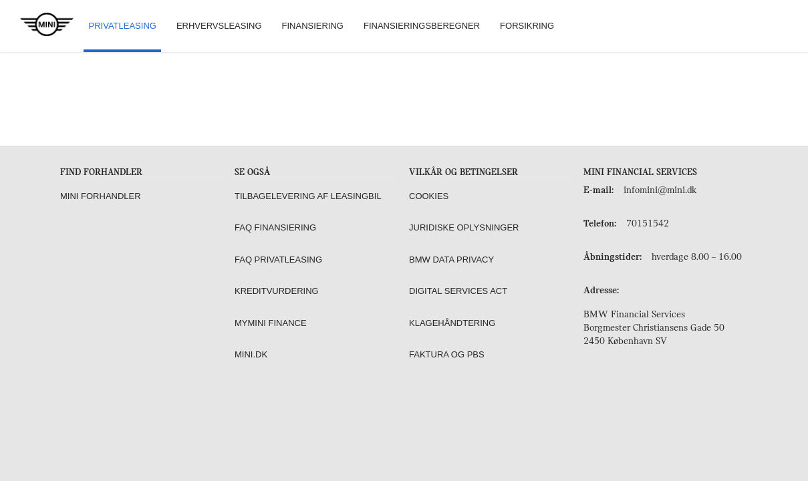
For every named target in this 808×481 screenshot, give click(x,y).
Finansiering (313, 26)
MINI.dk (251, 354)
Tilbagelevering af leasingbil (308, 196)
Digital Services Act (458, 291)
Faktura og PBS (447, 354)
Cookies (428, 196)
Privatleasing (122, 26)
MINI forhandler (100, 196)
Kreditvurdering (277, 291)
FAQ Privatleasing (278, 260)
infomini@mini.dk (660, 191)
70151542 (647, 224)
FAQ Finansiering (275, 227)
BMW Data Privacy (451, 260)
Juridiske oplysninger (464, 227)
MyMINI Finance (271, 323)
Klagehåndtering (452, 323)
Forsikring (527, 26)
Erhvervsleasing (219, 26)
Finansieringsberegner (422, 26)
